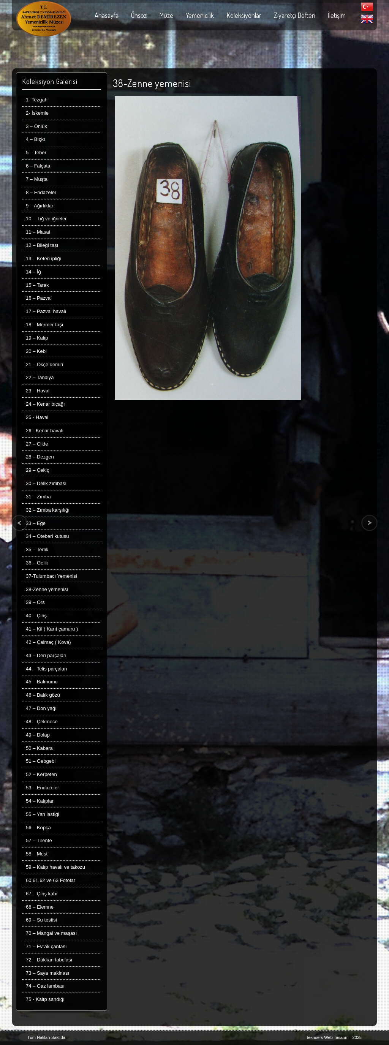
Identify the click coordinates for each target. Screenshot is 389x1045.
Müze (166, 15)
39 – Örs (35, 602)
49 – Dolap (38, 735)
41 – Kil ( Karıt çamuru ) (52, 629)
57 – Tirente (39, 840)
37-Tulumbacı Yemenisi (51, 576)
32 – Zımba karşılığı (48, 510)
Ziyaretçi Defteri (294, 15)
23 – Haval (37, 391)
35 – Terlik (37, 549)
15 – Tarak (37, 285)
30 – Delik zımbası (46, 483)
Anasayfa (107, 15)
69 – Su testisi (41, 920)
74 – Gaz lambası (45, 986)
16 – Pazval (39, 298)
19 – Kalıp (37, 338)
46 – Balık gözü (43, 695)
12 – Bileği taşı (42, 245)
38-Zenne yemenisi (47, 589)
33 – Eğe (36, 523)
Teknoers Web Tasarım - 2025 (334, 1037)
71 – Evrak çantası (46, 946)
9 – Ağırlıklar (39, 206)
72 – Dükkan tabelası (49, 960)
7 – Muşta (36, 179)
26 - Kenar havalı (44, 430)
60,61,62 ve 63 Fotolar (50, 880)
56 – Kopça (38, 827)
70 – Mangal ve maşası (51, 933)
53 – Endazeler (42, 787)
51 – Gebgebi (40, 761)
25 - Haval (37, 417)
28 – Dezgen (40, 457)
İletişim (337, 15)
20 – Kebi (36, 351)
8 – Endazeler (41, 192)
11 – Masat (38, 232)
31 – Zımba (38, 497)
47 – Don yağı (41, 708)
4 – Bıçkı (35, 139)
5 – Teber (36, 152)
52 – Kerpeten (41, 774)
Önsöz (139, 15)
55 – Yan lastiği (42, 814)
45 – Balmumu (42, 682)
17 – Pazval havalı (46, 311)
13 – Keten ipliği (43, 258)
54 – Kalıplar (40, 801)
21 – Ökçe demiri (44, 364)
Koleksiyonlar (243, 15)
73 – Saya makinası (47, 973)
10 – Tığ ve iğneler (46, 218)
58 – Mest (36, 854)
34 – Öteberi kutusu (47, 536)
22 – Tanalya (40, 377)
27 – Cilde (37, 444)
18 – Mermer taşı (44, 324)
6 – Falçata (38, 166)
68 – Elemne (40, 907)
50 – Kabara (39, 748)
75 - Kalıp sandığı (45, 999)
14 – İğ (33, 272)
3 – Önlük (36, 126)
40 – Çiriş (36, 615)
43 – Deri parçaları (46, 655)
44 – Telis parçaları (46, 669)
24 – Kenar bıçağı (45, 404)
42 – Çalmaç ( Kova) (48, 642)
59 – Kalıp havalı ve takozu (55, 867)
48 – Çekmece (42, 721)
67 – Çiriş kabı (41, 893)
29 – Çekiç (37, 470)
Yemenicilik (200, 15)
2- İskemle (37, 113)
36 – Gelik (37, 563)
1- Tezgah (36, 100)
